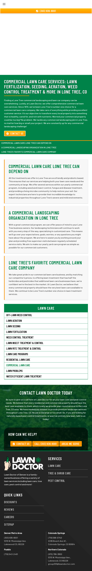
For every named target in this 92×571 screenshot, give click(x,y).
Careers (9, 517)
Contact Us (14, 133)
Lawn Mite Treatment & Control (23, 348)
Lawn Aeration (14, 320)
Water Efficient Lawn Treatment (24, 376)
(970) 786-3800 (55, 554)
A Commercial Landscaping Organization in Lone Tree (28, 147)
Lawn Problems (14, 370)
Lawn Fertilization (16, 331)
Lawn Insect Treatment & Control (24, 343)
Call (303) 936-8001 (46, 443)
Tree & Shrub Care (59, 473)
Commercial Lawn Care (18, 365)
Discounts (10, 502)
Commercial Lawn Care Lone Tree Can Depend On (26, 143)
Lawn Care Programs (17, 354)
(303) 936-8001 (11, 537)
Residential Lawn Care (18, 359)
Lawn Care (54, 465)
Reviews (9, 509)
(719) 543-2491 (11, 554)
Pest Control (56, 480)
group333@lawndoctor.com (61, 564)
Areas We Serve (70, 443)
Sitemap (9, 524)
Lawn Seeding (13, 326)
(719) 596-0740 (55, 537)
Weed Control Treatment (20, 337)
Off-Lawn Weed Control (19, 315)
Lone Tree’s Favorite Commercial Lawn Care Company (28, 152)
